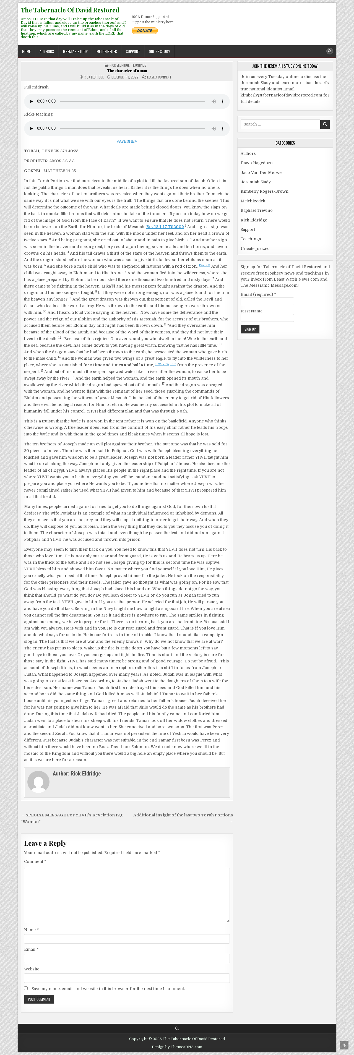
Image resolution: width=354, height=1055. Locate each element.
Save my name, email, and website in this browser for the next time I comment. (108, 988)
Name (31, 930)
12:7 (173, 364)
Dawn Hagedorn (257, 163)
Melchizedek (107, 51)
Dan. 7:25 (162, 364)
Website (31, 969)
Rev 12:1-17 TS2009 (165, 226)
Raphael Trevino (257, 210)
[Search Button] (329, 51)
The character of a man (127, 70)
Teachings (139, 65)
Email (31, 949)
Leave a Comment (159, 77)
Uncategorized (255, 248)
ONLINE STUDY (159, 51)
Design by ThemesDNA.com (177, 1047)
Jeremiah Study (75, 51)
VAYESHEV (126, 141)
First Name (251, 311)
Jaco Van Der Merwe (261, 172)
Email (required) (258, 294)
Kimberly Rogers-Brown (264, 191)
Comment (35, 861)
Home (26, 51)
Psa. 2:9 (204, 265)
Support (133, 51)
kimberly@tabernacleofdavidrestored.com (281, 95)
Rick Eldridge (119, 65)
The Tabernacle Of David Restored (70, 10)
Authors (47, 51)
